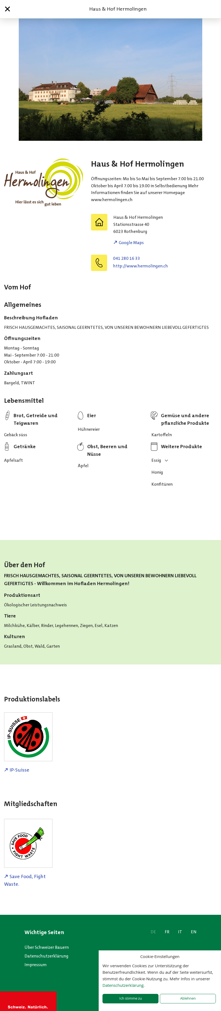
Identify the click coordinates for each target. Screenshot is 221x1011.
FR (167, 932)
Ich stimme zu (130, 998)
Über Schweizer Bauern (46, 947)
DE (153, 932)
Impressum (35, 965)
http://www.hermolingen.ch (140, 266)
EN (194, 932)
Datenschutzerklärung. (123, 985)
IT (180, 932)
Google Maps (131, 242)
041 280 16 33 (126, 258)
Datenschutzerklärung (46, 956)
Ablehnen (188, 998)
